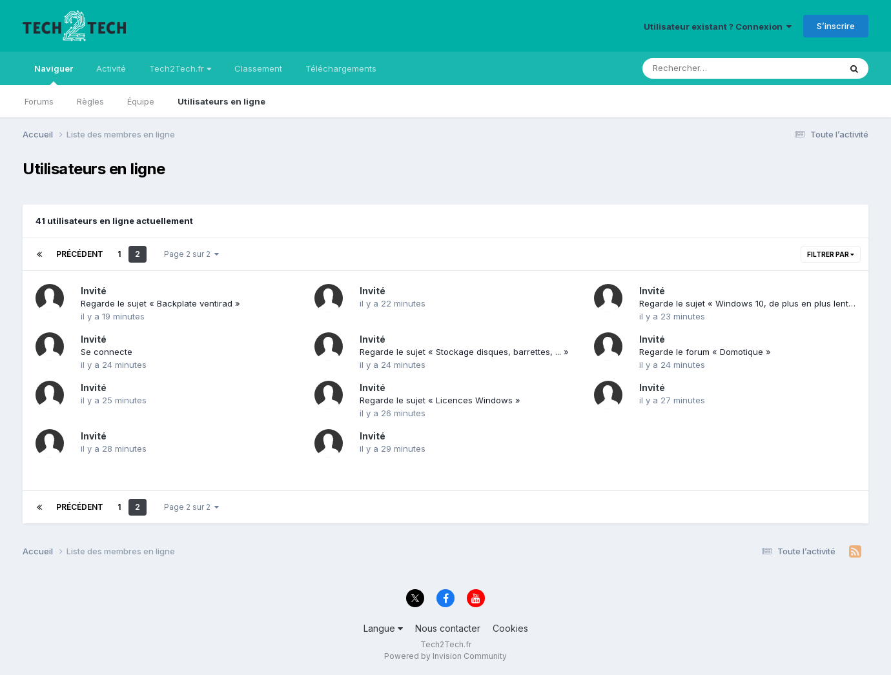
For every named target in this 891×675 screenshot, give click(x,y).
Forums (39, 101)
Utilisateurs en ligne (221, 101)
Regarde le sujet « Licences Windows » (440, 400)
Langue (383, 628)
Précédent (79, 254)
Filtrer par (830, 254)
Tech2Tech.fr (180, 68)
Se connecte (106, 352)
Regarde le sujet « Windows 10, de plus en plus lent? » (750, 303)
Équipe (140, 101)
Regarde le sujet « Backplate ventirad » (160, 303)
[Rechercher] (704, 68)
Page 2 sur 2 (191, 254)
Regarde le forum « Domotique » (705, 352)
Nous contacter (447, 628)
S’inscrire (836, 26)
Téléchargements (340, 68)
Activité (111, 68)
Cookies (510, 628)
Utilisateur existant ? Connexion (718, 26)
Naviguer (53, 74)
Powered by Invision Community (445, 656)
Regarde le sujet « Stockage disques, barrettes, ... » (464, 352)
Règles (90, 101)
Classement (258, 68)
